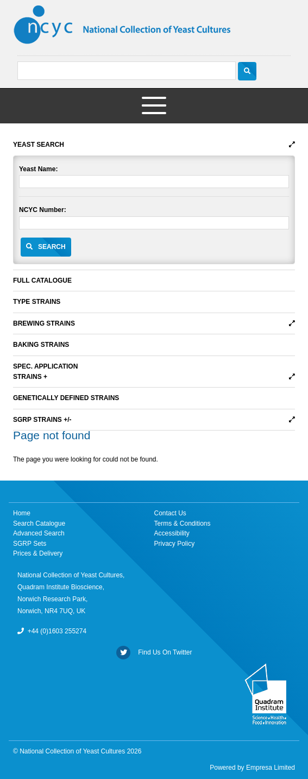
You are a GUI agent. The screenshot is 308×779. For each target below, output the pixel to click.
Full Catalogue (42, 280)
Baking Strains (41, 344)
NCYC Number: (42, 210)
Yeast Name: (38, 169)
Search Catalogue (39, 523)
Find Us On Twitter (154, 652)
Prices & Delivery (37, 553)
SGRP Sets (29, 543)
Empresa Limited (270, 767)
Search (52, 247)
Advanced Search (39, 533)
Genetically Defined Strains (66, 398)
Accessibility (172, 533)
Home (21, 513)
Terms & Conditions (182, 523)
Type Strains (36, 302)
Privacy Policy (174, 543)
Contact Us (170, 513)
